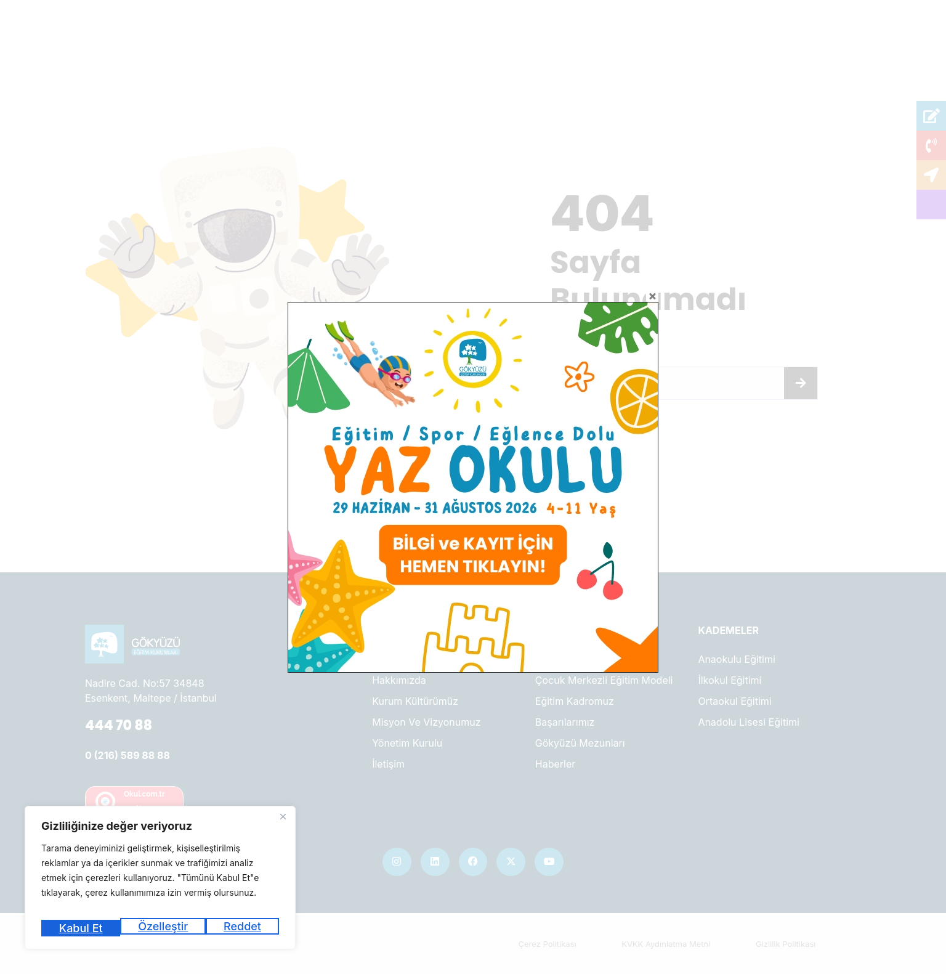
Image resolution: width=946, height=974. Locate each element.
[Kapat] (282, 826)
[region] (160, 882)
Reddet (163, 928)
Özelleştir (82, 928)
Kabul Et (241, 928)
